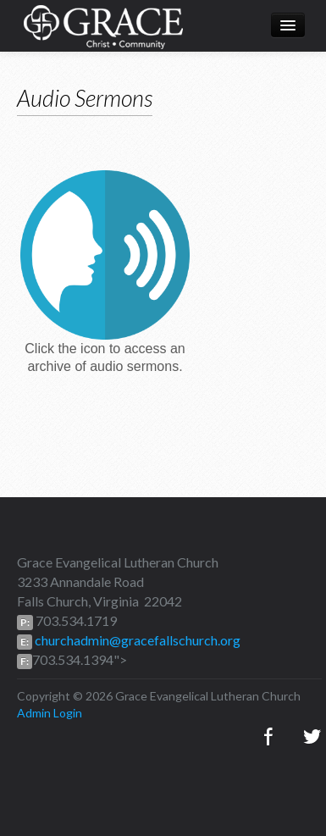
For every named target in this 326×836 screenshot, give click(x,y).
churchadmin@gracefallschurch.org (136, 640)
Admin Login (49, 713)
